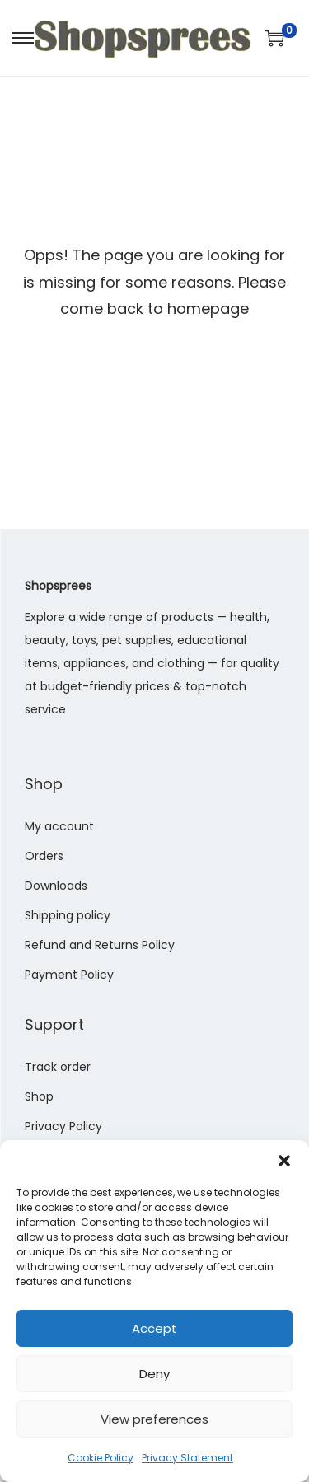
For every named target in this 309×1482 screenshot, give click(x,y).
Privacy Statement (187, 1458)
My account (59, 826)
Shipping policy (67, 915)
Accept (154, 1328)
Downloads (56, 885)
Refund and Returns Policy (100, 945)
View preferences (154, 1419)
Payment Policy (69, 974)
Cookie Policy (100, 1458)
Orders (44, 856)
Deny (154, 1373)
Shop (39, 1096)
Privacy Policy (63, 1126)
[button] (284, 1160)
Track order (58, 1067)
